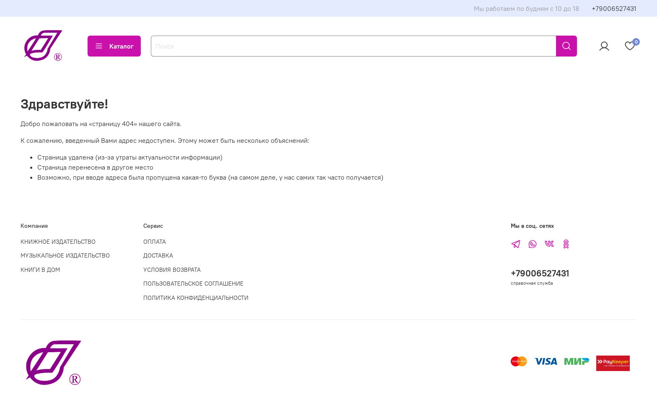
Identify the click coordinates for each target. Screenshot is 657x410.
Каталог (114, 46)
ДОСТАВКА (158, 255)
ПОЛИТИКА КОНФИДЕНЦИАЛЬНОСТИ (195, 298)
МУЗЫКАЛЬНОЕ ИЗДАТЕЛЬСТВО (65, 255)
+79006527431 (614, 8)
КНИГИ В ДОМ (40, 269)
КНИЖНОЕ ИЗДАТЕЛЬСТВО (58, 241)
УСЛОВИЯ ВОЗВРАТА (172, 269)
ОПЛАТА (154, 241)
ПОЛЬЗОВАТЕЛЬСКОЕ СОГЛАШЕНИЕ (193, 283)
